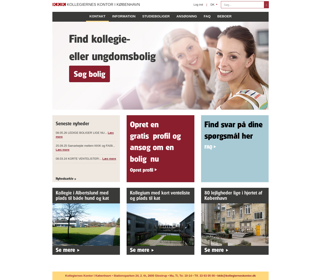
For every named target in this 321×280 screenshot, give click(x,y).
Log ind (198, 4)
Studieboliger (156, 16)
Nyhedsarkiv (64, 178)
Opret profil (141, 170)
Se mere (65, 249)
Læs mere (62, 149)
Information (124, 16)
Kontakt (97, 16)
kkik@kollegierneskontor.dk (236, 275)
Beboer (224, 16)
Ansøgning (186, 16)
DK (214, 5)
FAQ (207, 16)
